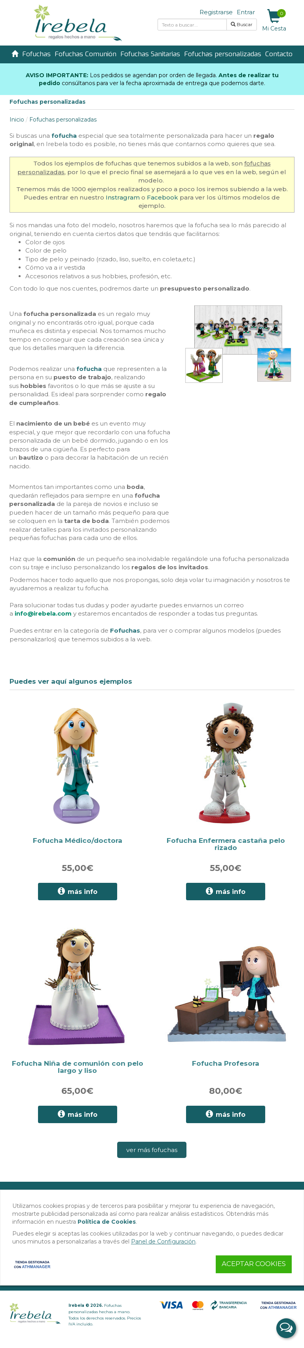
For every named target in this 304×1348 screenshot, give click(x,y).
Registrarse (216, 12)
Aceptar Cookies (254, 1264)
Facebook (162, 197)
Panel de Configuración (163, 1241)
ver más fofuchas (151, 1150)
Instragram (123, 197)
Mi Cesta (274, 20)
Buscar (242, 24)
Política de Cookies (107, 1221)
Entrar (246, 12)
